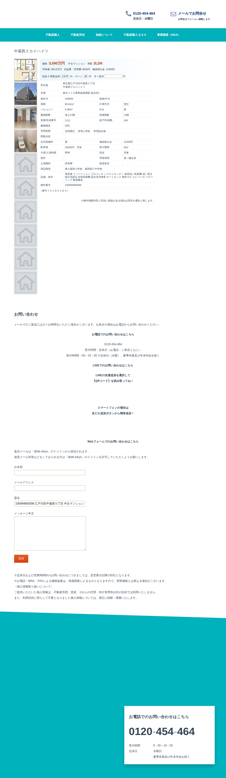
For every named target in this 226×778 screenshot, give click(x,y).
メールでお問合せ (192, 13)
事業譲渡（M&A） (168, 34)
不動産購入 (53, 34)
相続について (104, 34)
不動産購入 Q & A (135, 34)
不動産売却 (78, 34)
